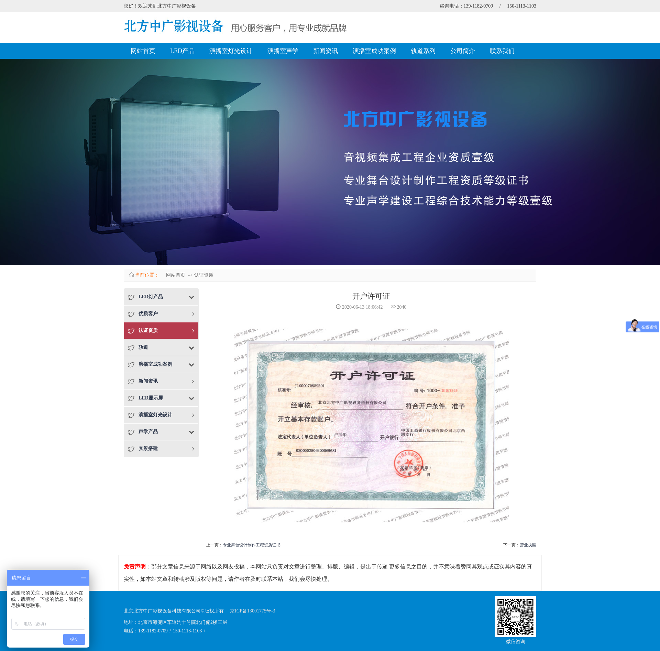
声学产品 (148, 431)
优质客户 (148, 313)
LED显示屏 (151, 398)
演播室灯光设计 (231, 50)
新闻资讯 (325, 50)
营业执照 (528, 545)
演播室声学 (282, 50)
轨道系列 (423, 50)
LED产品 (182, 50)
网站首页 (143, 50)
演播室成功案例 (374, 50)
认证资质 (203, 275)
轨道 (143, 347)
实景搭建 (148, 448)
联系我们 (502, 50)
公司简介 (462, 50)
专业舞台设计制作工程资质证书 (251, 545)
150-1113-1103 (521, 6)
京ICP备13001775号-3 (252, 610)
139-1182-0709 (478, 6)
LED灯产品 (151, 296)
